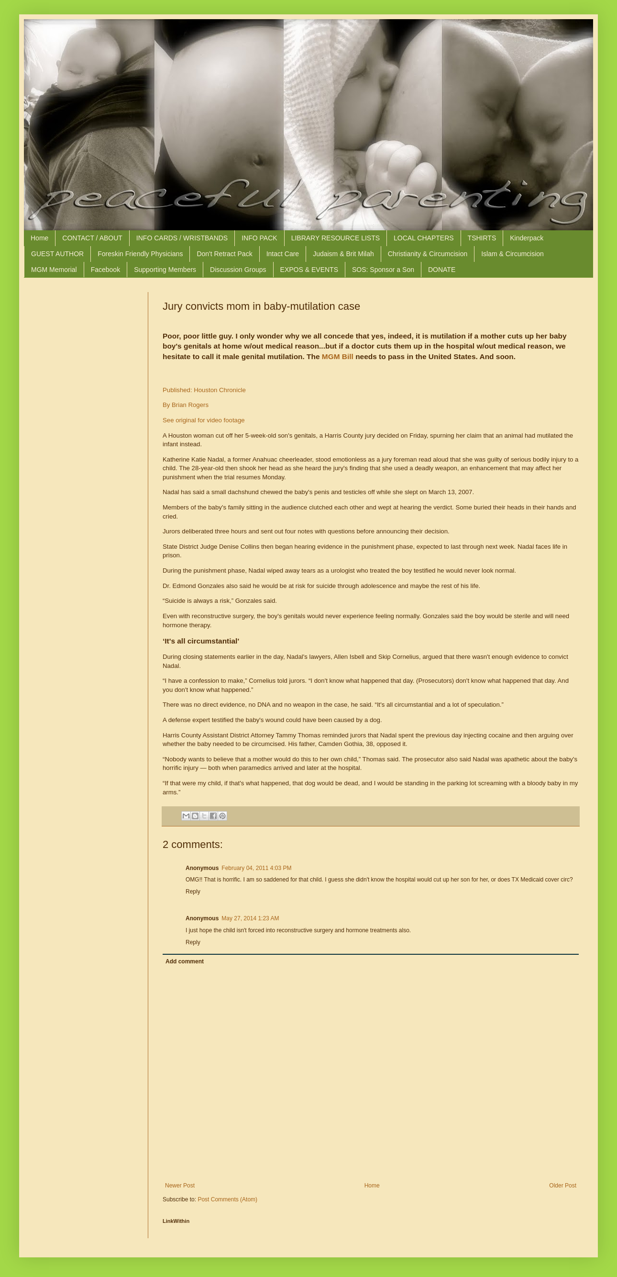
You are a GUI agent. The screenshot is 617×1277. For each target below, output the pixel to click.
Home (39, 238)
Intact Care (282, 254)
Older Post (562, 1185)
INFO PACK (259, 238)
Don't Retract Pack (224, 254)
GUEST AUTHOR (57, 254)
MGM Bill (337, 356)
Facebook (105, 269)
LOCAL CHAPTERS (424, 238)
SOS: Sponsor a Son (383, 269)
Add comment (184, 961)
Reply (193, 891)
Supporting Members (165, 269)
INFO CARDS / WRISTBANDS (182, 238)
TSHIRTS (482, 238)
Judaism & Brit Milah (343, 254)
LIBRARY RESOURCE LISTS (335, 238)
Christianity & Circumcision (427, 254)
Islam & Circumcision (512, 254)
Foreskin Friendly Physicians (140, 254)
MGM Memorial (54, 269)
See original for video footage (204, 420)
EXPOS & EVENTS (309, 269)
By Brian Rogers (186, 404)
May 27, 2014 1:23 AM (250, 918)
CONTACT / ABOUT (92, 238)
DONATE (441, 269)
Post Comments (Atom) (227, 1199)
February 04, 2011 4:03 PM (256, 868)
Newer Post (180, 1185)
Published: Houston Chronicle (204, 390)
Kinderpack (526, 238)
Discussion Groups (238, 269)
